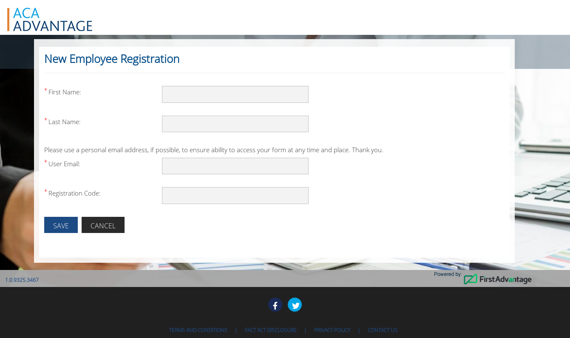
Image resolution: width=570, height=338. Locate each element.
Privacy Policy (332, 330)
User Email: (64, 164)
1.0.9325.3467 (22, 280)
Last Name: (64, 121)
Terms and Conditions (198, 330)
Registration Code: (74, 193)
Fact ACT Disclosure (271, 330)
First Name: (64, 92)
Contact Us (382, 330)
